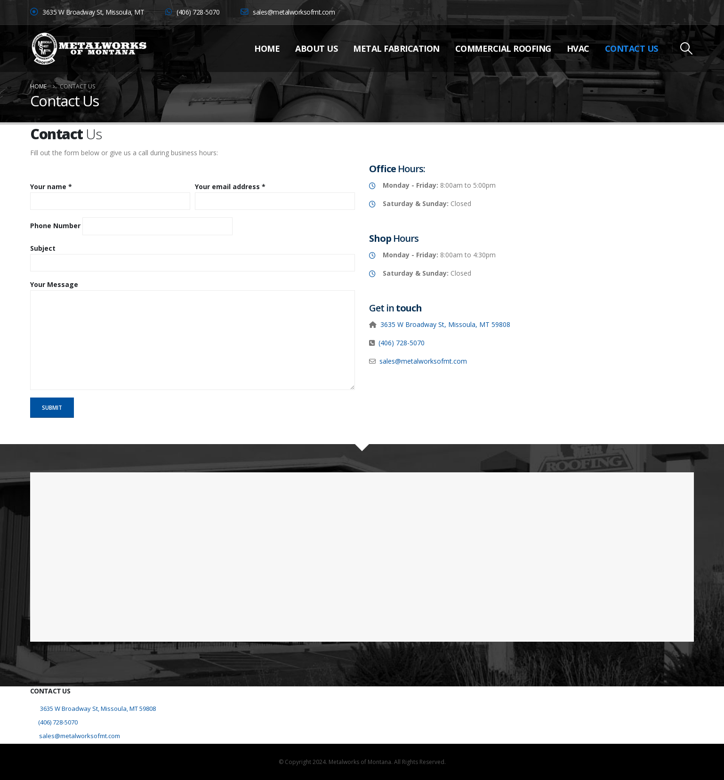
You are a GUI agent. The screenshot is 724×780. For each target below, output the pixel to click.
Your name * (51, 186)
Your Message (54, 284)
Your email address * (230, 186)
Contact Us (631, 48)
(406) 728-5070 (401, 342)
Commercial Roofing (503, 48)
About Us (316, 48)
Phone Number (55, 225)
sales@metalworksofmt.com (288, 12)
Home (267, 48)
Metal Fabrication (396, 48)
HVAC (578, 48)
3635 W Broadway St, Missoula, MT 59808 (445, 324)
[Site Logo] (89, 48)
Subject (43, 248)
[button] (686, 48)
